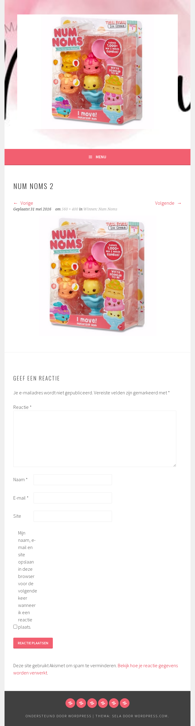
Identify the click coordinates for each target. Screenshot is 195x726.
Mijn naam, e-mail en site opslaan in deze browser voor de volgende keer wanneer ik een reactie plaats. (27, 580)
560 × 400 (70, 209)
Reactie (22, 407)
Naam (20, 479)
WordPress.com (151, 716)
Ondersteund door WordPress (58, 716)
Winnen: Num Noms (100, 209)
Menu (101, 156)
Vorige (23, 203)
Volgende (168, 203)
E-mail (21, 498)
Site (17, 516)
